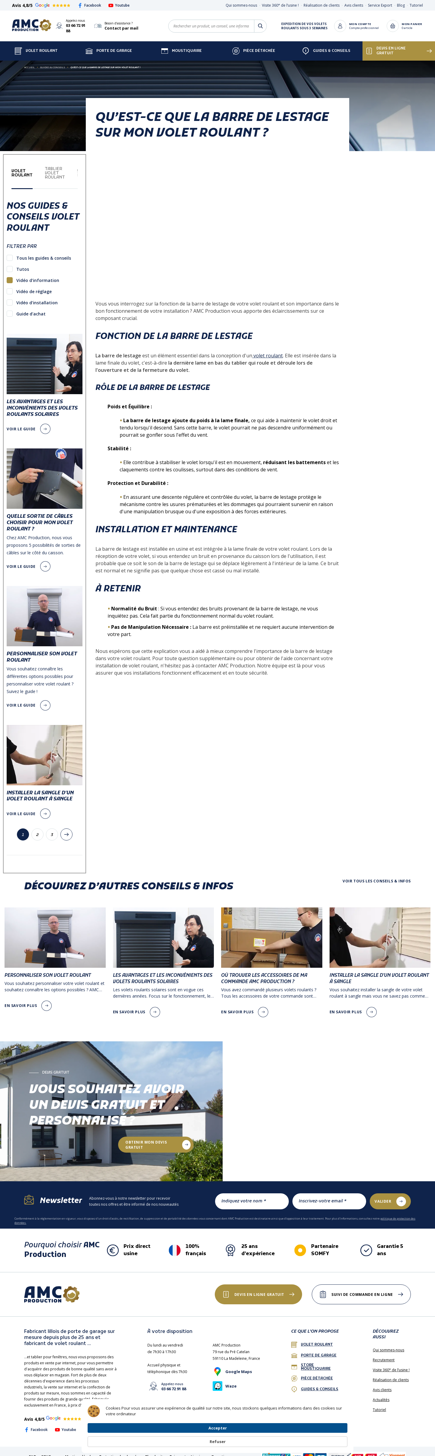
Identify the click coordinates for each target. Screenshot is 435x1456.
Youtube (119, 5)
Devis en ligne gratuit (386, 45)
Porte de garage (108, 45)
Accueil (29, 61)
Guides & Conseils (326, 45)
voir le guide (21, 423)
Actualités (381, 1394)
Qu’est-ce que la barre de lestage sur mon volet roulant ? (105, 61)
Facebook (89, 5)
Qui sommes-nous (241, 5)
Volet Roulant (36, 45)
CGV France (50, 1451)
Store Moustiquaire (311, 1361)
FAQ (32, 1451)
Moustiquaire (181, 45)
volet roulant (267, 350)
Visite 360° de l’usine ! (280, 5)
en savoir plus (21, 1000)
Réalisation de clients (322, 5)
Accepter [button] (297, 1438)
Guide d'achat (31, 308)
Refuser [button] (333, 1438)
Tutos (22, 264)
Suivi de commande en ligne (360, 1289)
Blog (401, 5)
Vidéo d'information (37, 275)
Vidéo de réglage (34, 286)
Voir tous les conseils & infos (377, 876)
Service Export (380, 5)
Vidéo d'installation (37, 297)
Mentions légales (80, 1451)
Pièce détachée (253, 45)
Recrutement (384, 1354)
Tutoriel (416, 5)
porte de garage (314, 1350)
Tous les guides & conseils (43, 252)
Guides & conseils (314, 1384)
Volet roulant (312, 1339)
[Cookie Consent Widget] (217, 1438)
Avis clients (353, 5)
